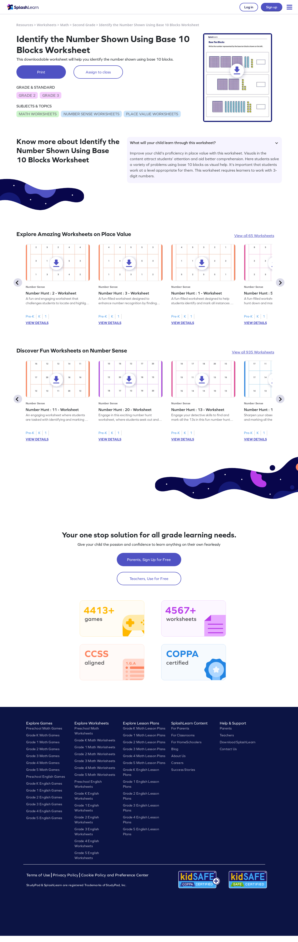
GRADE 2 (27, 95)
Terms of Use (38, 875)
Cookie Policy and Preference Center (115, 875)
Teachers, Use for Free (149, 578)
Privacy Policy (65, 875)
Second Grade (84, 25)
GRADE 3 (50, 95)
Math (64, 25)
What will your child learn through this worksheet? (204, 142)
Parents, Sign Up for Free (149, 559)
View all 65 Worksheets (254, 235)
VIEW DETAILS (37, 323)
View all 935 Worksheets (253, 352)
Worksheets (46, 25)
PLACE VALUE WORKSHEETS (152, 114)
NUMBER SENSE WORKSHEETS (91, 114)
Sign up (271, 7)
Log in (248, 7)
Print (41, 72)
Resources (24, 25)
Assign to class (98, 72)
